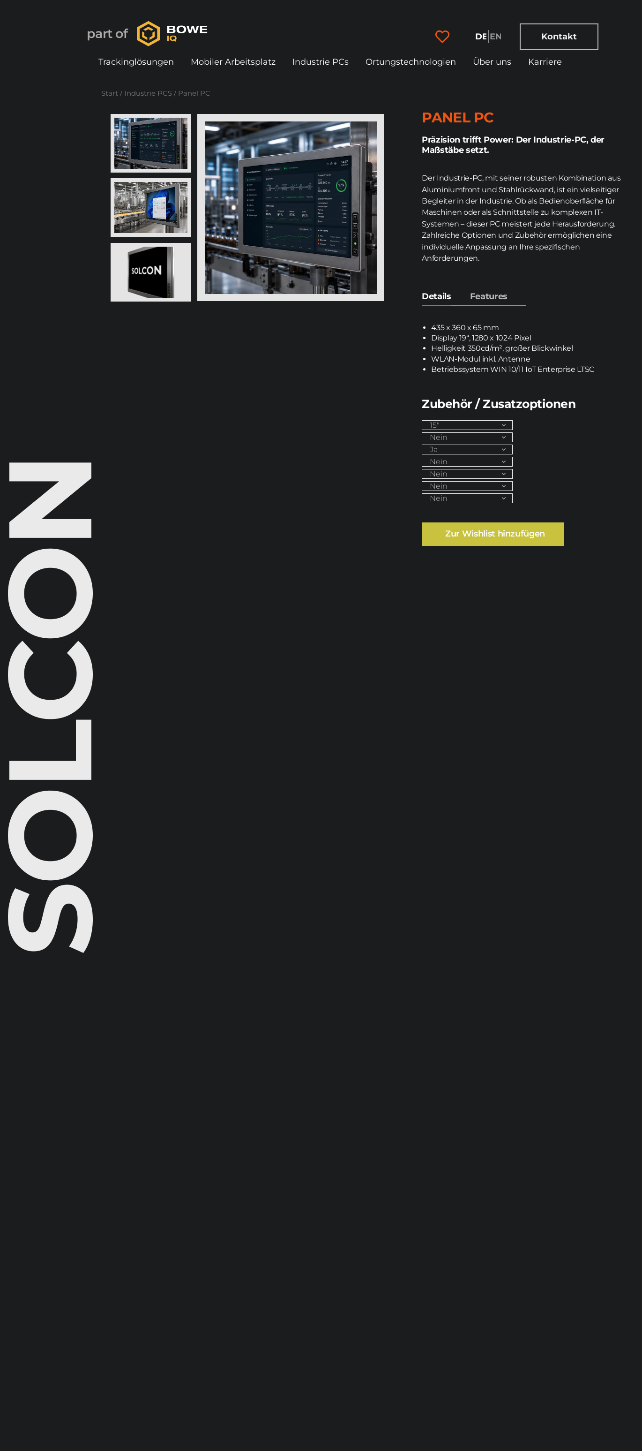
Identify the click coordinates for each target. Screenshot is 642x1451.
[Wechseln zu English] (495, 36)
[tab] (436, 299)
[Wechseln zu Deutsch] (481, 36)
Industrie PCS (148, 93)
